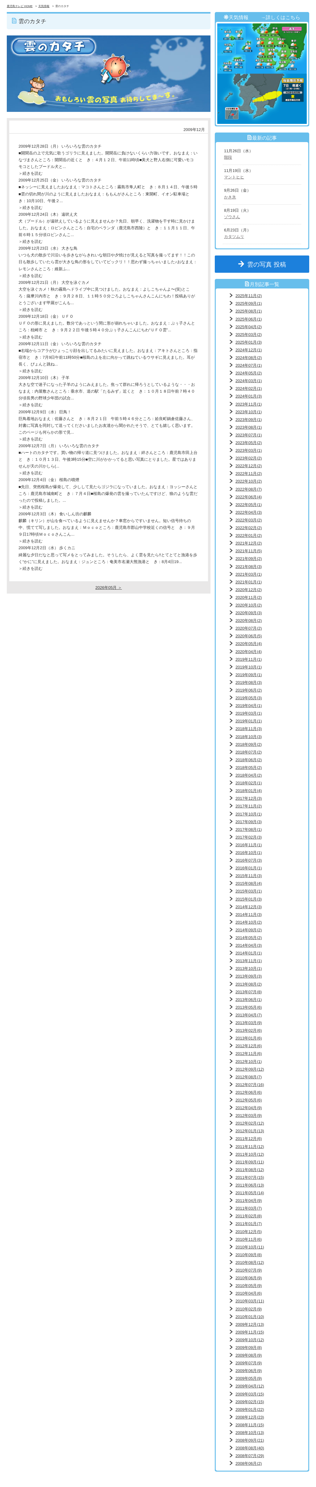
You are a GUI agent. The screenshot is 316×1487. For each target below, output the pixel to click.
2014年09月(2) (248, 930)
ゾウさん (232, 216)
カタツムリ (234, 236)
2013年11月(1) (248, 960)
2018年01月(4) (248, 790)
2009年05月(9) (248, 1378)
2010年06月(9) (248, 1278)
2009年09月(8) (248, 1347)
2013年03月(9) (248, 1022)
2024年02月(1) (248, 388)
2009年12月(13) (249, 1324)
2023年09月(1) (248, 419)
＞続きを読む (31, 173)
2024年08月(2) (248, 357)
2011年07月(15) (249, 1177)
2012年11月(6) (248, 1053)
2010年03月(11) (249, 1301)
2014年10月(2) (248, 922)
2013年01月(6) (248, 1038)
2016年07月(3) (248, 860)
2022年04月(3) (248, 512)
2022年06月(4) (248, 497)
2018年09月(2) (248, 744)
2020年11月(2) (248, 597)
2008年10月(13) (249, 1432)
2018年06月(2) (248, 760)
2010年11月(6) (248, 1239)
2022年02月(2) (248, 527)
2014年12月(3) (248, 907)
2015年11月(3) (248, 875)
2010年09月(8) (248, 1254)
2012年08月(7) (248, 1077)
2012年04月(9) (248, 1107)
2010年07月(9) (248, 1270)
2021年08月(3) (248, 566)
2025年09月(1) (248, 303)
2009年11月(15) (249, 1332)
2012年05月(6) (248, 1100)
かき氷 (230, 197)
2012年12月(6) (248, 1046)
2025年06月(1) (248, 319)
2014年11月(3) (248, 914)
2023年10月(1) (248, 412)
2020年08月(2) (248, 620)
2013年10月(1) (248, 968)
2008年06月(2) (248, 1463)
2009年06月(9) (248, 1370)
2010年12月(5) (248, 1231)
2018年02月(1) (248, 783)
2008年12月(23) (249, 1417)
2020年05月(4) (248, 643)
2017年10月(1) (248, 814)
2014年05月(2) (248, 937)
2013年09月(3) (248, 976)
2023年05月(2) (248, 442)
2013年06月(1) (248, 999)
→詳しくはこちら (280, 17)
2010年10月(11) (249, 1247)
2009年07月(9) (248, 1363)
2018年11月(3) (248, 728)
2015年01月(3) (248, 899)
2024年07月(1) (248, 365)
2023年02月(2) (248, 458)
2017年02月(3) (248, 837)
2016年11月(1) (248, 845)
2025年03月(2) (248, 334)
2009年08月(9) (248, 1355)
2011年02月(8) (248, 1216)
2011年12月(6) (248, 1138)
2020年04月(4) (248, 651)
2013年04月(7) (248, 1015)
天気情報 (43, 6)
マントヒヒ (234, 177)
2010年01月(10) (249, 1316)
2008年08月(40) (249, 1448)
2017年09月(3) (248, 821)
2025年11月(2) (248, 295)
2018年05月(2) (248, 767)
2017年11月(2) (248, 806)
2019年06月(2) (248, 690)
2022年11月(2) (248, 473)
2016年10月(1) (248, 852)
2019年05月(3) (248, 698)
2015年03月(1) (248, 891)
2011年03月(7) (248, 1208)
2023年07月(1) (248, 435)
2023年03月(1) (248, 450)
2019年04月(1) (248, 705)
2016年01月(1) (248, 868)
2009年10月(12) (249, 1340)
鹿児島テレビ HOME (20, 6)
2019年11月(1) (248, 659)
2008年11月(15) (249, 1425)
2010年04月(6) (248, 1293)
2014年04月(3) (248, 945)
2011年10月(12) (249, 1154)
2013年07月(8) (248, 992)
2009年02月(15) (249, 1401)
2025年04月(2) (248, 327)
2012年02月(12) (249, 1123)
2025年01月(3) (248, 342)
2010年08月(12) (249, 1262)
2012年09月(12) (249, 1069)
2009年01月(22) (249, 1409)
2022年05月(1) (248, 504)
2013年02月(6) (248, 1030)
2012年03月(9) (248, 1115)
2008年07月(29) (249, 1455)
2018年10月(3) (248, 736)
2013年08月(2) (248, 984)
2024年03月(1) (248, 380)
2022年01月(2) (248, 535)
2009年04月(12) (249, 1386)
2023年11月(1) (248, 404)
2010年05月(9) (248, 1285)
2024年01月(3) (248, 396)
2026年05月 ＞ (108, 587)
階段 (228, 157)
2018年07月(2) (248, 752)
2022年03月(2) (248, 520)
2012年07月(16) (249, 1084)
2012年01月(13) (249, 1131)
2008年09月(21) (249, 1440)
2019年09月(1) (248, 674)
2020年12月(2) (248, 589)
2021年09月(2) (248, 558)
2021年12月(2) (248, 543)
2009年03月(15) (249, 1394)
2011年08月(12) (249, 1169)
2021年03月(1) (248, 574)
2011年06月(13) (249, 1185)
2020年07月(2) (248, 628)
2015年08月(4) (248, 883)
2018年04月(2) (248, 775)
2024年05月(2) (248, 373)
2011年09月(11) (249, 1162)
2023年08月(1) (248, 427)
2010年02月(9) (248, 1309)
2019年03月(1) (248, 713)
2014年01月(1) (248, 953)
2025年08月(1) (248, 311)
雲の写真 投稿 (269, 264)
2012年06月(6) (248, 1092)
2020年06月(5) (248, 636)
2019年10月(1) (248, 667)
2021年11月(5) (248, 551)
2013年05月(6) (248, 1007)
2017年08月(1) (248, 829)
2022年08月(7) (248, 489)
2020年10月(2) (248, 605)
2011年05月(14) (249, 1193)
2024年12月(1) (248, 350)
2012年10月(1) (248, 1061)
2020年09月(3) (248, 613)
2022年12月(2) (248, 466)
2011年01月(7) (248, 1223)
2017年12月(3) (248, 798)
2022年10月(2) (248, 481)
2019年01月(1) (248, 721)
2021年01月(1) (248, 582)
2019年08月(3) (248, 682)
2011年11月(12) (249, 1146)
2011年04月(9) (248, 1200)
